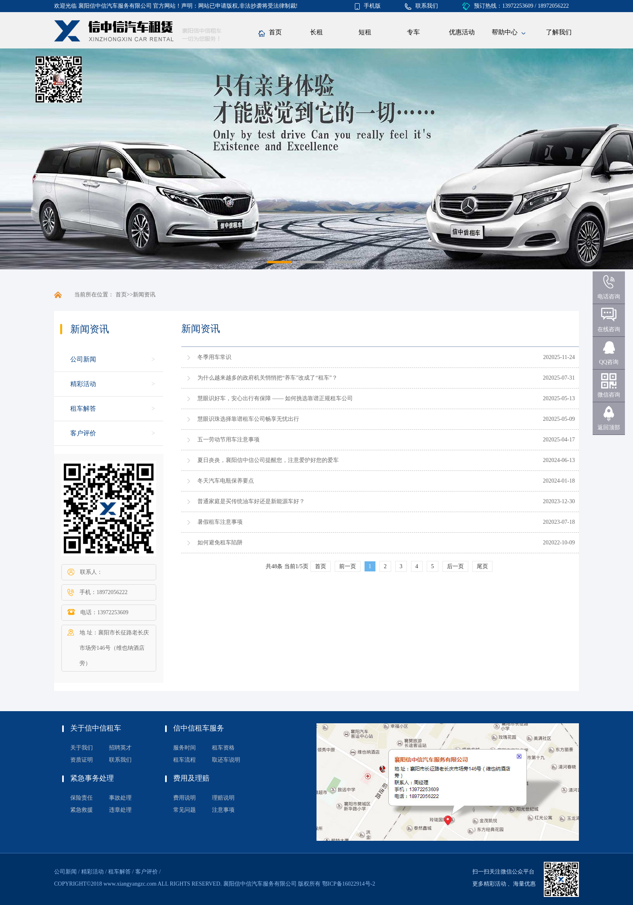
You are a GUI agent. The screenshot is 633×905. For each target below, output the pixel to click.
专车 (413, 32)
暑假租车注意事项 (220, 522)
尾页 (482, 566)
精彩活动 (83, 383)
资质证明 (81, 760)
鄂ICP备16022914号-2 (348, 884)
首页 (270, 33)
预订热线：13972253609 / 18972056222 (515, 6)
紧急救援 (81, 810)
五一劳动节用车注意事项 (228, 440)
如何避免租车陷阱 (220, 543)
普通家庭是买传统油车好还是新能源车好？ (251, 501)
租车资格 (223, 748)
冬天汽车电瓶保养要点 (225, 481)
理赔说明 (223, 798)
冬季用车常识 (214, 357)
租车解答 (83, 408)
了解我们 (559, 32)
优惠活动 (462, 32)
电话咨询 (608, 297)
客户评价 (83, 433)
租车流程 (184, 760)
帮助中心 (508, 33)
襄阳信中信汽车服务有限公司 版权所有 (272, 884)
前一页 (347, 566)
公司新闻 (83, 359)
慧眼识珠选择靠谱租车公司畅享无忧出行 (248, 419)
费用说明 (184, 798)
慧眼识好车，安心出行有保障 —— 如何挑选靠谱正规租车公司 (275, 398)
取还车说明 (226, 760)
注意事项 (223, 810)
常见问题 (184, 810)
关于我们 (81, 748)
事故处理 (120, 798)
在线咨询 (608, 329)
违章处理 (120, 810)
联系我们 (421, 6)
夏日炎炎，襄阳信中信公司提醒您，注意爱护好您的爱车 (268, 460)
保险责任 (81, 798)
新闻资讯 (144, 295)
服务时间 (184, 748)
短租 (364, 32)
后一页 (455, 566)
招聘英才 (120, 748)
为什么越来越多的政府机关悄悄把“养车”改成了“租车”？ (267, 378)
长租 (316, 32)
